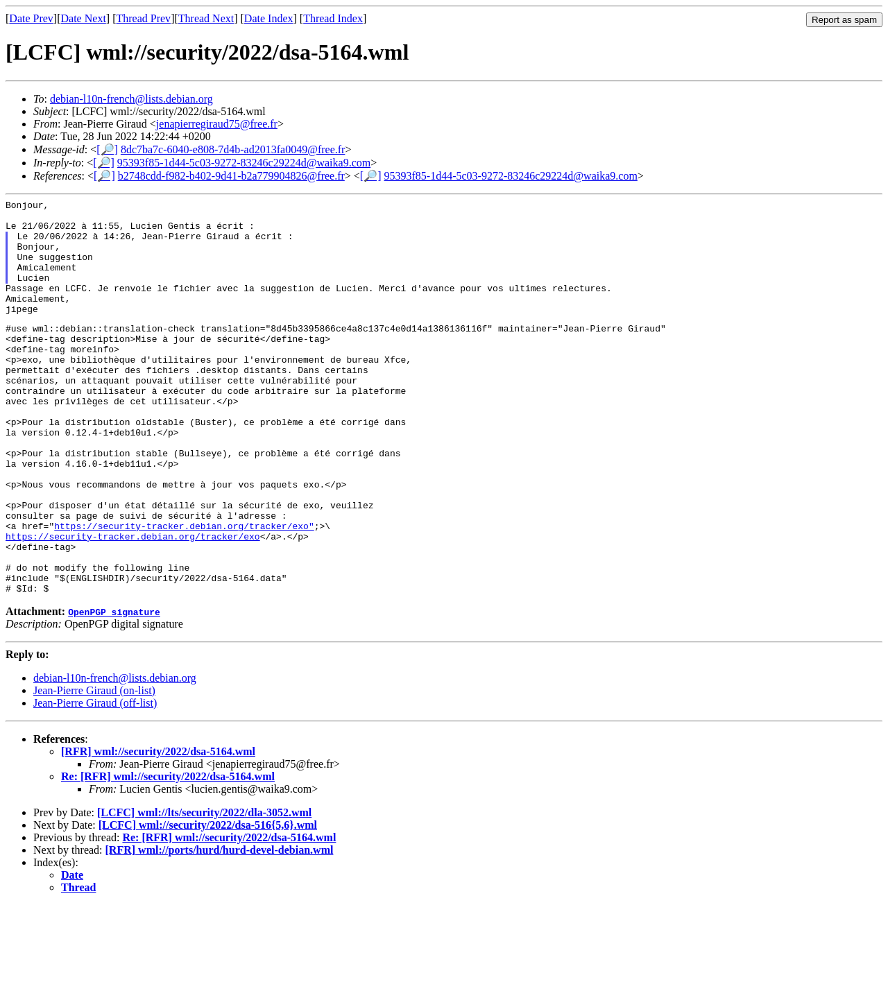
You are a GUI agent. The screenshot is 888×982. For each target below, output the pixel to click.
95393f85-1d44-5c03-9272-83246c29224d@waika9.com (243, 163)
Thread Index (333, 18)
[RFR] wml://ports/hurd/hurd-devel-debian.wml (219, 927)
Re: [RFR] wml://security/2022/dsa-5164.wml (168, 853)
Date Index (268, 18)
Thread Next (206, 18)
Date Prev (31, 18)
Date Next (83, 18)
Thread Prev (143, 18)
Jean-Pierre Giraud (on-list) (94, 767)
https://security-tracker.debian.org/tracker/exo (133, 602)
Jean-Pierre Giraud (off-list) (95, 780)
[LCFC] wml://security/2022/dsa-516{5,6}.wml (208, 902)
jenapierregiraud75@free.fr (217, 124)
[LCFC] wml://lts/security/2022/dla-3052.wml (204, 889)
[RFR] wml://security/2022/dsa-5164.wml (158, 828)
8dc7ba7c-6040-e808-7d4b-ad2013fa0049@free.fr (233, 149)
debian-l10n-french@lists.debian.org (131, 99)
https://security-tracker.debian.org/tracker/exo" (184, 590)
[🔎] (107, 149)
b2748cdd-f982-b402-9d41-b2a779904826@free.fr (231, 176)
